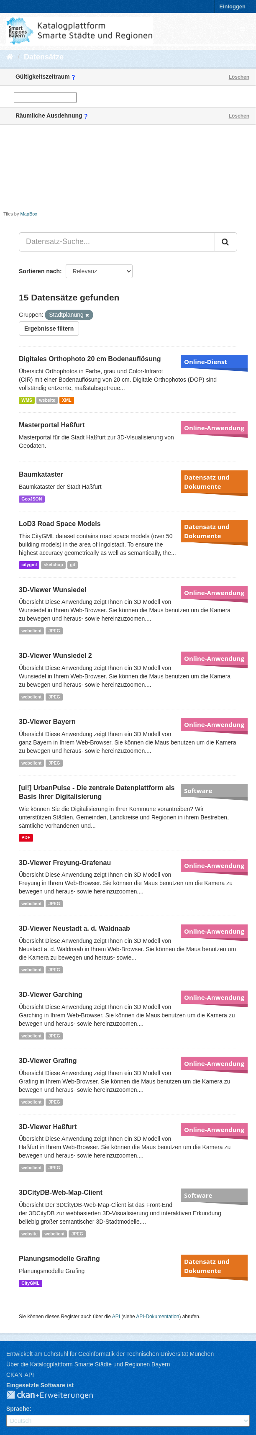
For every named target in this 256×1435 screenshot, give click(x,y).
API (116, 1316)
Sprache (17, 1408)
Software (198, 790)
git (72, 564)
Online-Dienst (205, 361)
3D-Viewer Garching (50, 994)
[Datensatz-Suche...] (117, 242)
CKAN (56, 1395)
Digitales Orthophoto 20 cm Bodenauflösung (90, 358)
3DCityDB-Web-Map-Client (60, 1192)
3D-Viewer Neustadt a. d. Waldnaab (74, 928)
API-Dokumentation (157, 1316)
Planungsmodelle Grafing (59, 1258)
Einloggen (232, 6)
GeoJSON (31, 498)
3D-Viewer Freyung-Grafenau (65, 862)
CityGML (30, 1283)
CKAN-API (20, 1374)
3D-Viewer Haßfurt (48, 1126)
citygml (29, 564)
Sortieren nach (39, 271)
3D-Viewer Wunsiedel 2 (55, 655)
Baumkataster (41, 474)
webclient (31, 630)
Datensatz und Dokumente (207, 481)
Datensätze (44, 57)
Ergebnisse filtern (49, 328)
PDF (25, 837)
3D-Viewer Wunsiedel (52, 589)
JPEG (54, 630)
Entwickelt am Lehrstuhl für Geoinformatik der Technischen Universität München (110, 1353)
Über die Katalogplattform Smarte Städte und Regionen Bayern (88, 1364)
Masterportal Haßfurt (51, 425)
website (47, 400)
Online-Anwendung (214, 428)
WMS (26, 400)
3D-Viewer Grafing (48, 1060)
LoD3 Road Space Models (60, 523)
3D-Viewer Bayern (47, 721)
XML (66, 400)
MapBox (28, 213)
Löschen (239, 77)
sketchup (53, 564)
